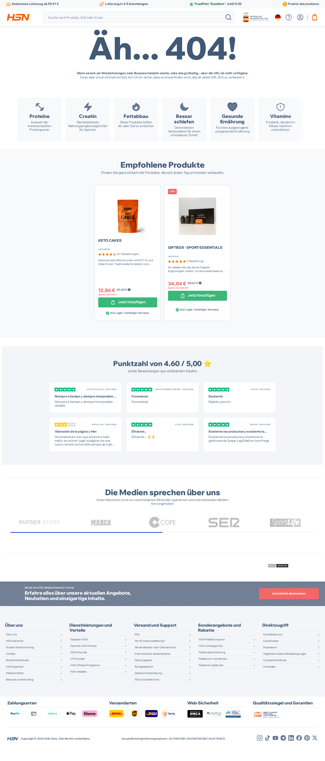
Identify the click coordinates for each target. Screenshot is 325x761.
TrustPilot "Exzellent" (218, 4)
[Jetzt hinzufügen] (127, 315)
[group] (118, 267)
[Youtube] (275, 751)
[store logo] (18, 17)
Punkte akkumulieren (303, 4)
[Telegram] (283, 751)
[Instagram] (260, 751)
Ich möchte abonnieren (288, 606)
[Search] (228, 17)
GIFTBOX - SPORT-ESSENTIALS (195, 260)
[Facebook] (299, 751)
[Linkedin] (291, 751)
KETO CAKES (110, 253)
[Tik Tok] (267, 751)
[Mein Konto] (300, 17)
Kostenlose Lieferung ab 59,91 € (35, 4)
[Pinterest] (307, 751)
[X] (315, 751)
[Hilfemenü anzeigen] (288, 17)
